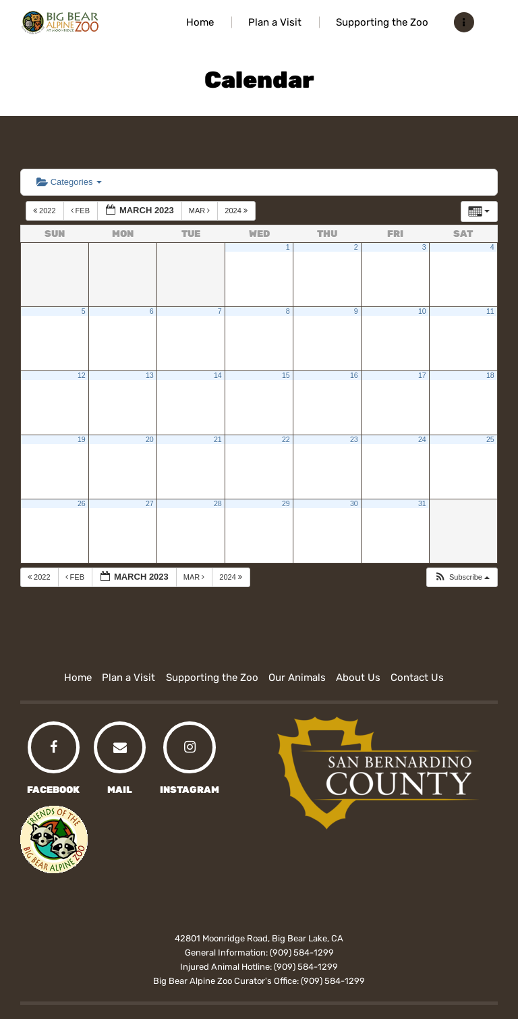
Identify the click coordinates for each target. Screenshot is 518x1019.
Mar (200, 210)
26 (82, 503)
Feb (81, 210)
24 (422, 439)
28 (218, 503)
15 (286, 375)
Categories (69, 182)
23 (354, 439)
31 (422, 503)
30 (354, 503)
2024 (237, 210)
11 (490, 311)
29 (286, 503)
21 (218, 439)
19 (82, 439)
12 (82, 375)
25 (490, 439)
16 (354, 375)
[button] (461, 577)
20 (150, 439)
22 (286, 439)
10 (422, 311)
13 (150, 375)
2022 (45, 210)
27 (150, 503)
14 (218, 375)
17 (422, 375)
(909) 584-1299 (302, 952)
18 (490, 375)
